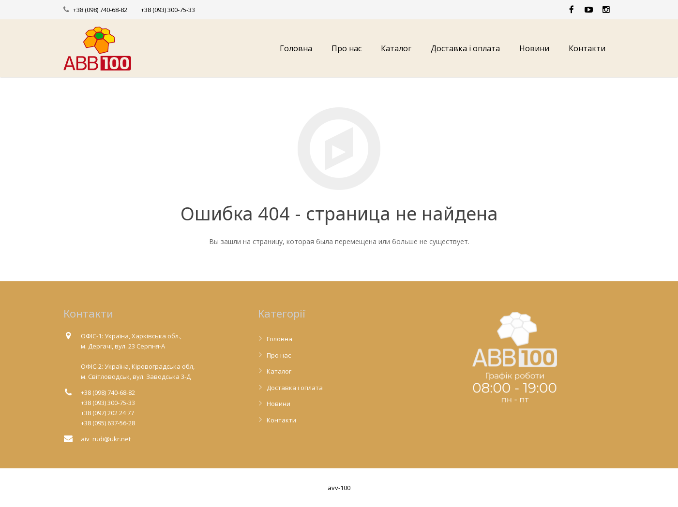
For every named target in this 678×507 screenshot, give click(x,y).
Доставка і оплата (295, 387)
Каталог (279, 371)
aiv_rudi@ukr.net (106, 439)
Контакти (281, 420)
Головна (279, 338)
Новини (278, 403)
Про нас (279, 355)
